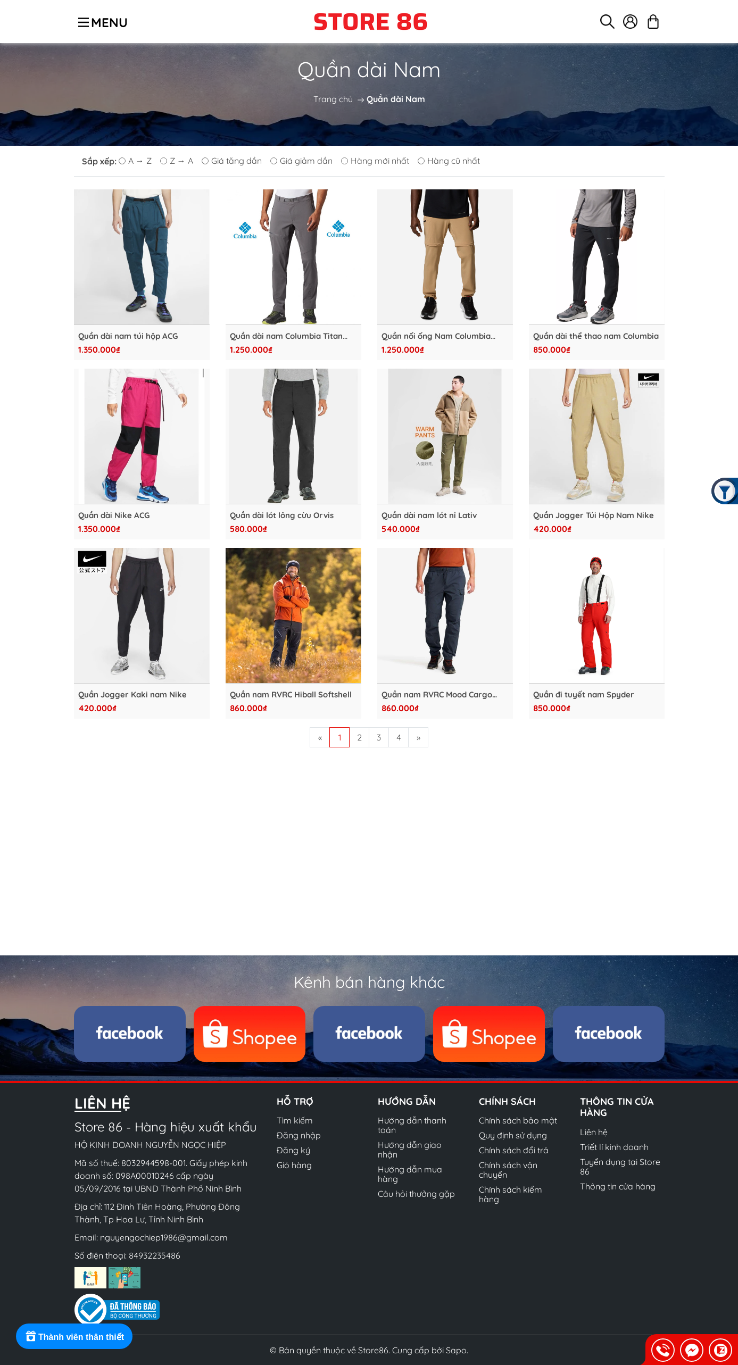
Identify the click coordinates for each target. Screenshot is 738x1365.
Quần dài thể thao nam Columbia (596, 336)
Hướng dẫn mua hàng (410, 1174)
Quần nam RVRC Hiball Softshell (291, 695)
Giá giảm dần (301, 160)
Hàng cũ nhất (449, 160)
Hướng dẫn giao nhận (410, 1149)
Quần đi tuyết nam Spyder (583, 695)
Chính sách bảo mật (518, 1120)
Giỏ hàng (294, 1165)
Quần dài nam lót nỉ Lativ (429, 515)
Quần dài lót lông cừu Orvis (282, 515)
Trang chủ (333, 99)
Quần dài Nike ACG (114, 515)
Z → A (176, 160)
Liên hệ (594, 1132)
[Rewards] (74, 1336)
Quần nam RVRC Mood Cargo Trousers (437, 695)
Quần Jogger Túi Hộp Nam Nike (593, 515)
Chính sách (507, 1101)
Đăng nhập (299, 1135)
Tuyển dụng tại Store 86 (620, 1166)
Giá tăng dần (232, 160)
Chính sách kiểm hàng (510, 1194)
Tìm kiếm (295, 1120)
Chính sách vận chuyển (508, 1170)
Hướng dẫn (407, 1101)
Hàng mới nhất (375, 160)
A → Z (135, 160)
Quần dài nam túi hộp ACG (128, 336)
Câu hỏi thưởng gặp (416, 1193)
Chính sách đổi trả (514, 1150)
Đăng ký (293, 1150)
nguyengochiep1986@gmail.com (164, 1237)
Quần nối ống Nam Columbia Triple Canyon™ (436, 336)
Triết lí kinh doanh (614, 1147)
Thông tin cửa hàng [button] (617, 1107)
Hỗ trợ (295, 1101)
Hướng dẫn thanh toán (412, 1125)
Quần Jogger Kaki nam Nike (132, 695)
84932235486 (154, 1255)
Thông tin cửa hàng (618, 1186)
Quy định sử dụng (513, 1135)
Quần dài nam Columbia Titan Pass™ (286, 336)
